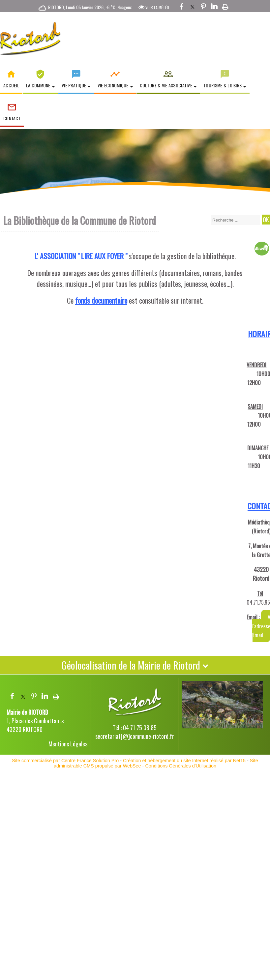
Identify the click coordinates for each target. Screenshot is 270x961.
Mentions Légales (67, 743)
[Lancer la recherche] (266, 220)
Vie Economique (113, 85)
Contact (12, 118)
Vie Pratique (74, 85)
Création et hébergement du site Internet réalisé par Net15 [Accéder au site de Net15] (184, 760)
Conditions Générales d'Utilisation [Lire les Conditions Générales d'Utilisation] (180, 765)
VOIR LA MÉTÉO (153, 7)
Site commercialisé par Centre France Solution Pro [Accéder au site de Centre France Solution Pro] (65, 760)
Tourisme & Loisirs (222, 85)
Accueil (11, 85)
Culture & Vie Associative (166, 85)
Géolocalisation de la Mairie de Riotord (135, 665)
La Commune (38, 85)
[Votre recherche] (235, 220)
